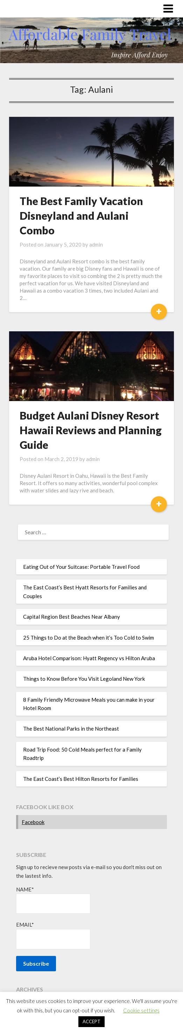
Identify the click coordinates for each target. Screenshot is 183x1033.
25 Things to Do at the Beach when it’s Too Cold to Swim (88, 637)
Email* (53, 935)
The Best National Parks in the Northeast (71, 728)
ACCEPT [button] (91, 1021)
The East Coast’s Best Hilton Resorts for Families (80, 779)
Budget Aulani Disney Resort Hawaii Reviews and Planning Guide (91, 430)
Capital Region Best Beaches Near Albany (71, 616)
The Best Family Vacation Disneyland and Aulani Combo (81, 215)
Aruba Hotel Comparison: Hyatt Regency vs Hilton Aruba (89, 658)
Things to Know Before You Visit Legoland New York (84, 679)
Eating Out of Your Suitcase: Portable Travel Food (81, 567)
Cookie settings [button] (141, 1010)
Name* (53, 900)
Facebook (33, 822)
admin (96, 244)
